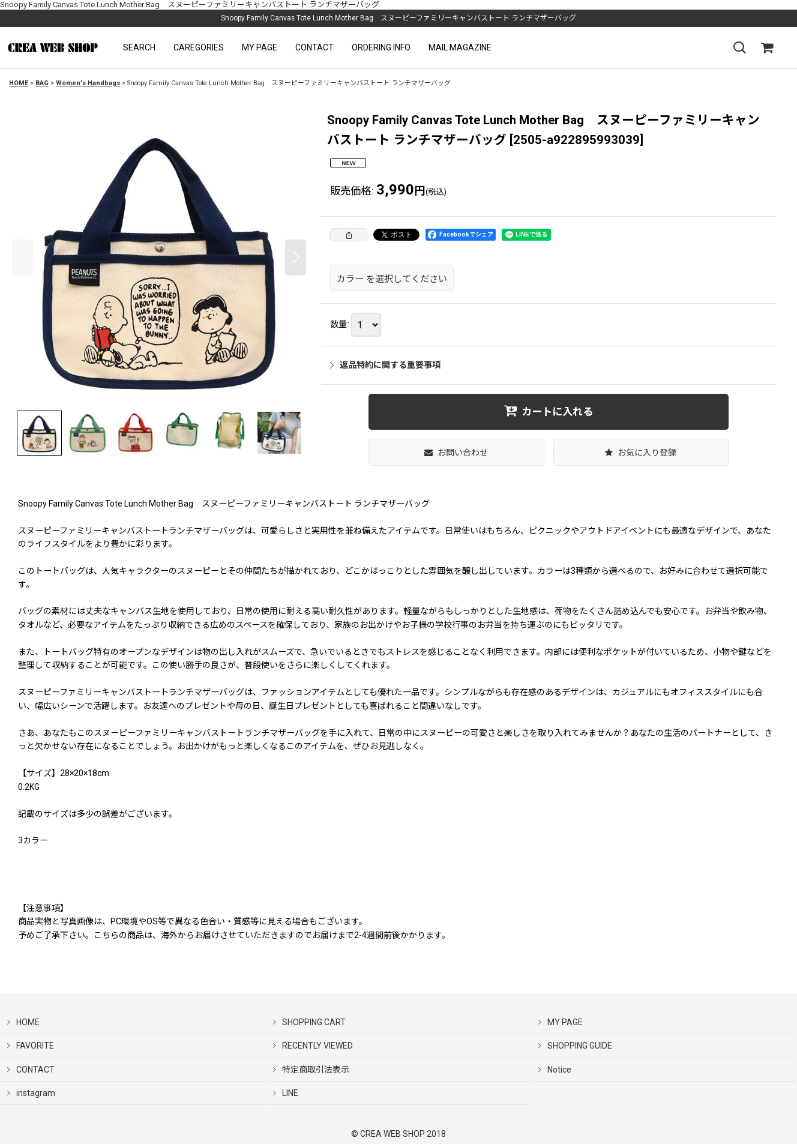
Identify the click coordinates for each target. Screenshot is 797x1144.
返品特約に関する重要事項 (385, 365)
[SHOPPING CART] (767, 48)
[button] (139, 47)
